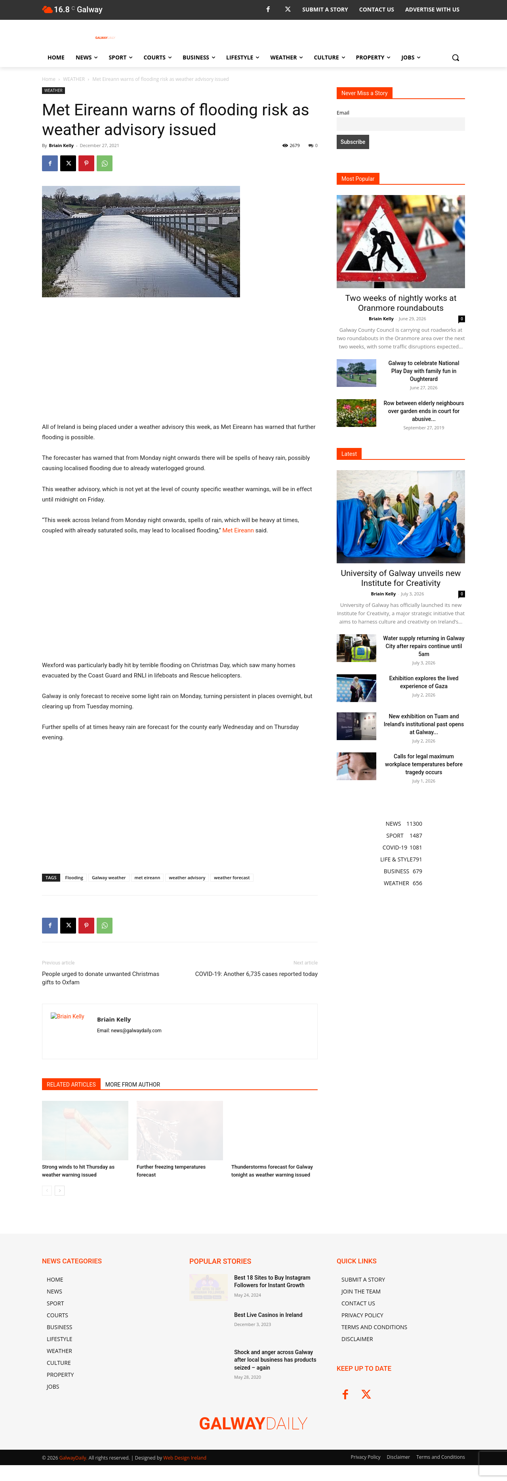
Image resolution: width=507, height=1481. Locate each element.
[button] (455, 57)
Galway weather (109, 877)
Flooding (74, 877)
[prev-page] (47, 1191)
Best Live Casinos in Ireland (268, 1315)
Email (343, 112)
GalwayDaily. (74, 1457)
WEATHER (74, 79)
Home (48, 79)
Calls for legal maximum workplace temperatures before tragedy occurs (424, 764)
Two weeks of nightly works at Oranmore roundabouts (400, 303)
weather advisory (187, 877)
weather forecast (232, 877)
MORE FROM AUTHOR (132, 1084)
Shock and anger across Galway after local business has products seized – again (275, 1360)
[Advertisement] (180, 363)
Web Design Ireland (184, 1457)
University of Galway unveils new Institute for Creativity (401, 578)
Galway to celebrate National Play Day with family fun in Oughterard (424, 371)
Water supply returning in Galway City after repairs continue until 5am (423, 646)
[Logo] (105, 37)
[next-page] (60, 1191)
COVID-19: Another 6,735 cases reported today (256, 974)
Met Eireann (238, 530)
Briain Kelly (61, 145)
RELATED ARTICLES (71, 1084)
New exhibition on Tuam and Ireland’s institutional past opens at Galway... (424, 724)
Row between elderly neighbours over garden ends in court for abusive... (424, 411)
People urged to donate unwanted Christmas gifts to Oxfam (100, 978)
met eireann (147, 877)
